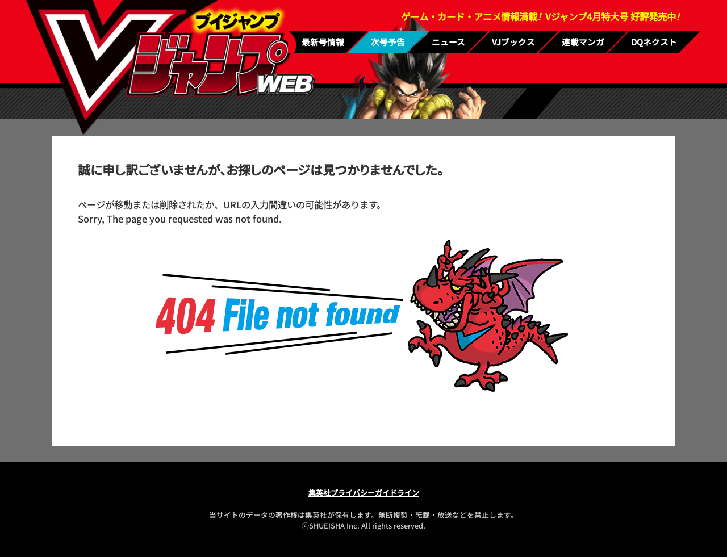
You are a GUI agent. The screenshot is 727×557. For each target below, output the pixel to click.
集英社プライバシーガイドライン (363, 492)
